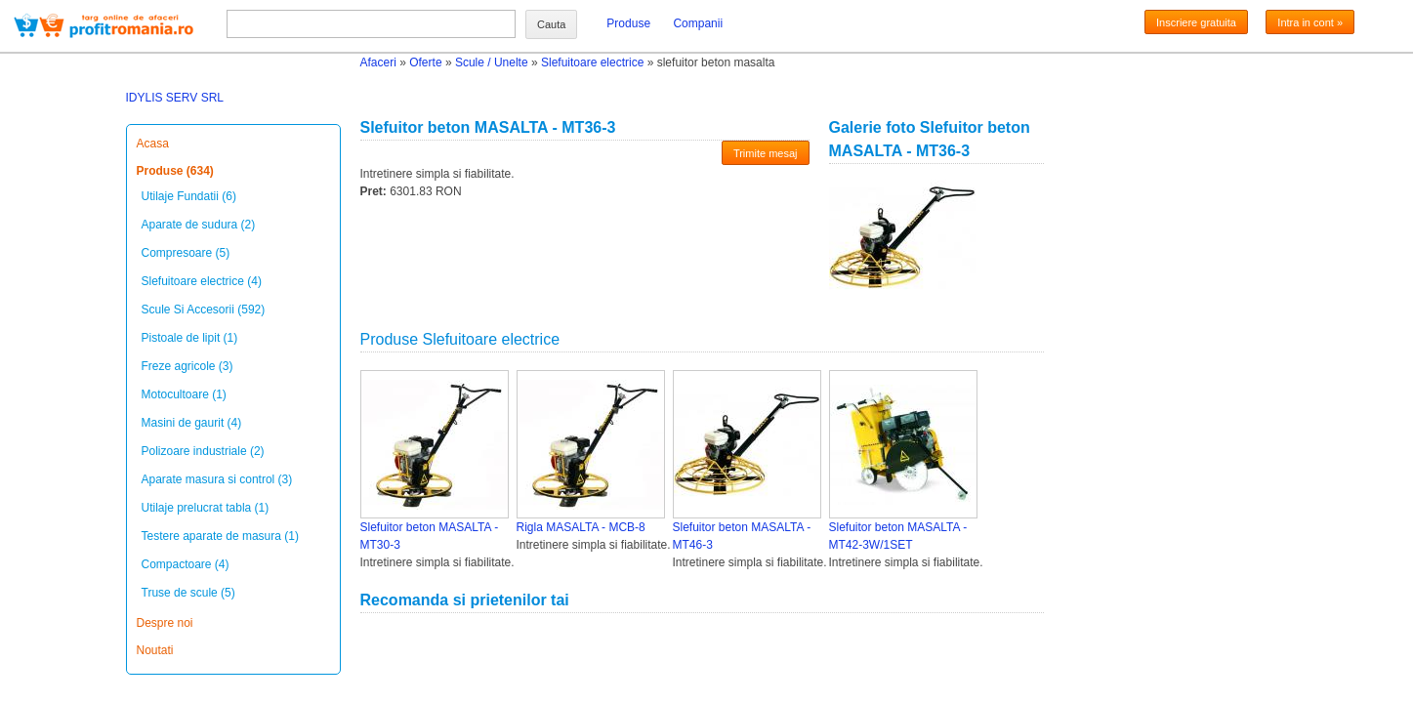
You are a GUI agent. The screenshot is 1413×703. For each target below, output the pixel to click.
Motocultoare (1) (184, 394)
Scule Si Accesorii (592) (204, 309)
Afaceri (378, 62)
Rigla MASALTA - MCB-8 (581, 527)
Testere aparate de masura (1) (220, 536)
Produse (628, 23)
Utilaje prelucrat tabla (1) (206, 508)
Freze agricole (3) (187, 366)
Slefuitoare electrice (592, 62)
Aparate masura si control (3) (217, 479)
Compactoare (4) (185, 564)
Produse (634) (175, 171)
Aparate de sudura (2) (199, 224)
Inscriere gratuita (1196, 22)
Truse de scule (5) (188, 593)
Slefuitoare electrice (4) (202, 281)
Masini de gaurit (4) (192, 423)
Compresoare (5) (186, 253)
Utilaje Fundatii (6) (189, 196)
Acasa (153, 143)
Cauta (551, 24)
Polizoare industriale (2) (203, 451)
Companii (698, 23)
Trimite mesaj (765, 153)
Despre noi (165, 623)
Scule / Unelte (491, 62)
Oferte (425, 62)
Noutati (155, 650)
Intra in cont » (1310, 22)
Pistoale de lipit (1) (190, 338)
